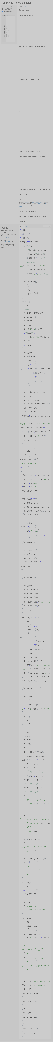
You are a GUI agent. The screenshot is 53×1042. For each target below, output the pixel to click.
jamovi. (46, 203)
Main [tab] (21, 6)
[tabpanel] (35, 115)
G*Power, (38, 203)
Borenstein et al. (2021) (37, 202)
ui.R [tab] (27, 226)
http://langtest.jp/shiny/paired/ (10, 237)
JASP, (41, 203)
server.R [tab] (22, 226)
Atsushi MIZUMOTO (5, 241)
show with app (47, 226)
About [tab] (25, 6)
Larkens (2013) (26, 202)
